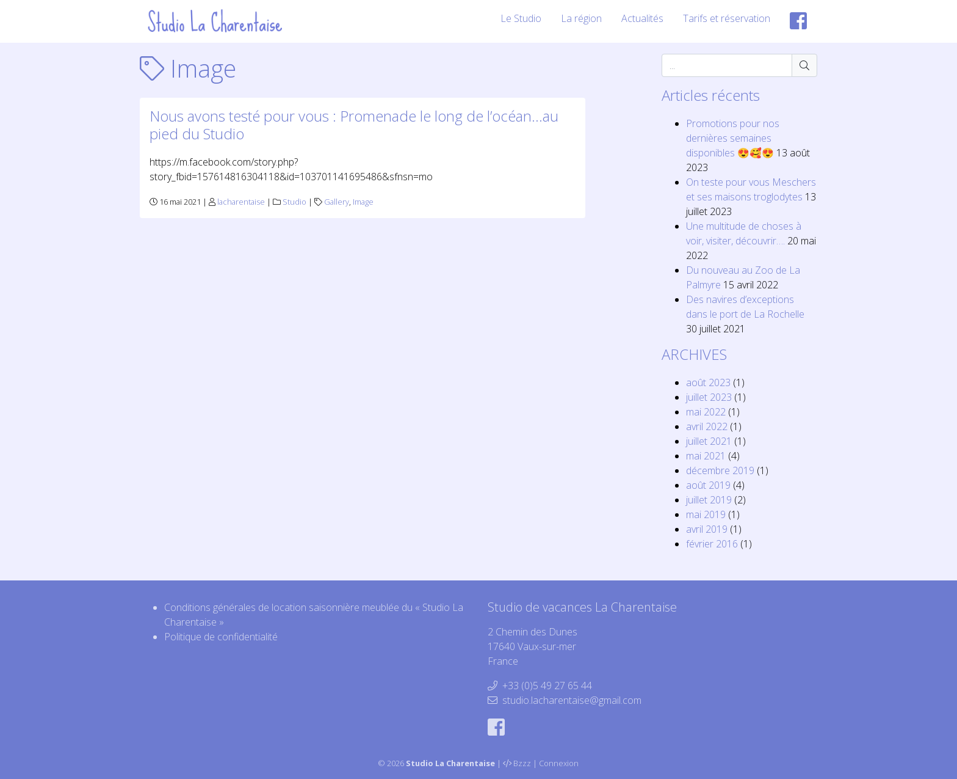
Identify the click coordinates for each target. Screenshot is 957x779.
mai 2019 (706, 514)
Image (363, 201)
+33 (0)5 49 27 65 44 (547, 685)
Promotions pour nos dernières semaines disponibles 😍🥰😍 (732, 138)
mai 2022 (706, 412)
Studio (294, 201)
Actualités (642, 18)
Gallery (336, 201)
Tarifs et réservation (726, 18)
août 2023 (708, 382)
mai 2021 (706, 456)
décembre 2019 (720, 470)
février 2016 (712, 543)
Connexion (559, 763)
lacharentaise (241, 201)
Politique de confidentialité (221, 636)
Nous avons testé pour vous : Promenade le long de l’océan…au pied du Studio (354, 125)
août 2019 (708, 485)
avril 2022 (707, 426)
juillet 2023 (709, 397)
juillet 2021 (709, 441)
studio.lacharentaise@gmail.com (571, 700)
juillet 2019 (709, 500)
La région (581, 18)
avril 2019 (707, 529)
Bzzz (522, 763)
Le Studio (520, 18)
